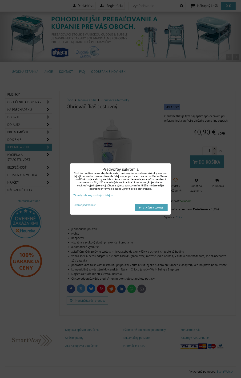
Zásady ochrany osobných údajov (93, 195)
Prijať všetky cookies (151, 207)
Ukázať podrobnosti (84, 204)
